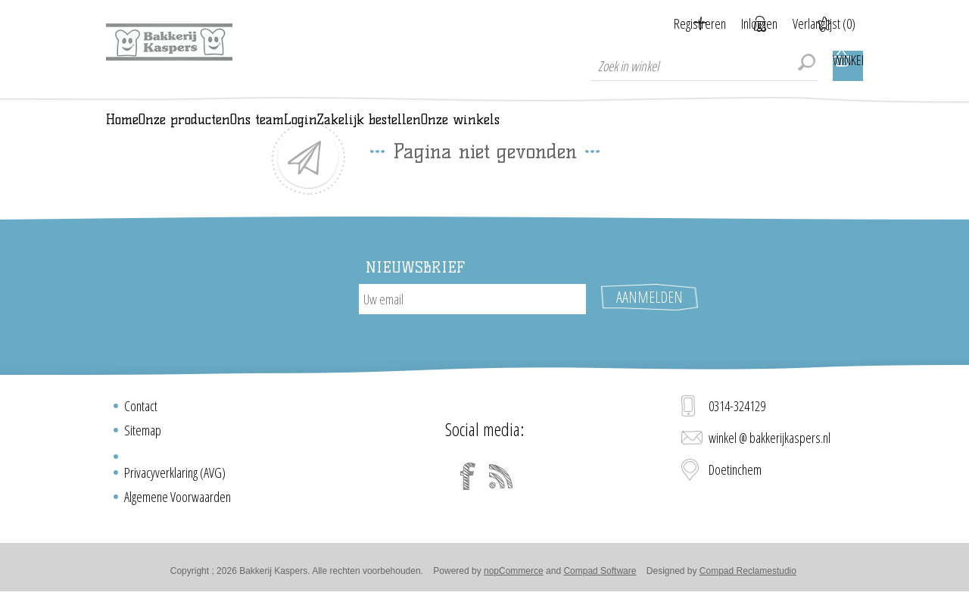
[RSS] (501, 482)
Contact (140, 412)
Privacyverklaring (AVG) (175, 478)
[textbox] (704, 66)
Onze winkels (759, 130)
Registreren (662, 23)
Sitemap (142, 436)
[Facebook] (468, 482)
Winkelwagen (848, 66)
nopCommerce (514, 577)
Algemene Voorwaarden (177, 503)
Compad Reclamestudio (747, 577)
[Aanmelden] (472, 320)
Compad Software (599, 577)
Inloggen (740, 23)
